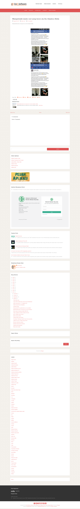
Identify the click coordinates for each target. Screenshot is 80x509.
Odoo (12, 444)
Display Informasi (14, 408)
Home (24, 10)
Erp (12, 415)
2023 (13, 282)
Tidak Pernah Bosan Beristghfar (19, 305)
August (15, 299)
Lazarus (12, 426)
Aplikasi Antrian (14, 164)
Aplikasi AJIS (13, 168)
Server (12, 461)
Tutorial (61, 4)
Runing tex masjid (14, 458)
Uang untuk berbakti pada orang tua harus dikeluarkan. (22, 302)
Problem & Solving (14, 451)
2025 (13, 279)
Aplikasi (12, 362)
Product (30, 10)
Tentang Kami (38, 4)
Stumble (34, 97)
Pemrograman (47, 4)
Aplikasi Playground (14, 374)
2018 (13, 291)
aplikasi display (13, 367)
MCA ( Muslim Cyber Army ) (18, 314)
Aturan (12, 387)
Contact (45, 10)
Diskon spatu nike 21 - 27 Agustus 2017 (20, 303)
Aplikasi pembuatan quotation (16, 372)
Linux (12, 428)
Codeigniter (13, 399)
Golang (12, 419)
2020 (13, 287)
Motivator (13, 440)
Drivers (12, 413)
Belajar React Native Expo (15, 390)
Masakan (12, 435)
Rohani (12, 456)
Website (12, 470)
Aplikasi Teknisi (14, 381)
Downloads (38, 10)
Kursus (54, 4)
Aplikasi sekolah (14, 379)
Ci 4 (12, 397)
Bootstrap (13, 395)
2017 (13, 292)
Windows (13, 472)
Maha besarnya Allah (17, 316)
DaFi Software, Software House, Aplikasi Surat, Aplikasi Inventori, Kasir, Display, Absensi (39, 505)
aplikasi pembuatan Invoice (16, 369)
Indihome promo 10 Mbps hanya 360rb (20, 321)
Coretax (12, 401)
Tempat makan (13, 463)
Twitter (24, 97)
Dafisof (12, 403)
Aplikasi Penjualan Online (15, 159)
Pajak (12, 445)
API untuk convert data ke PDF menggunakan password (21, 251)
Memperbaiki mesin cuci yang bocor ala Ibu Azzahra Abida (35, 20)
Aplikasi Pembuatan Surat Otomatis (17, 160)
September (15, 297)
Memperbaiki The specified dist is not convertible (22, 308)
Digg (38, 97)
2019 (13, 289)
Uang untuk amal (16, 300)
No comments (29, 21)
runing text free (14, 460)
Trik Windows (13, 467)
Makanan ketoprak (14, 431)
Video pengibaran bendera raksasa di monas (21, 313)
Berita (12, 392)
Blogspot (12, 394)
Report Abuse (14, 333)
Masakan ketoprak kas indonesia (19, 324)
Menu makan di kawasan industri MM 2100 (20, 311)
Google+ (29, 97)
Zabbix (12, 474)
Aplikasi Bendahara (14, 365)
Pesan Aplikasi (53, 10)
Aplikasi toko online (14, 383)
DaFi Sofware (19, 266)
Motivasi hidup (13, 438)
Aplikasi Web (13, 385)
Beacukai (12, 388)
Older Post (68, 113)
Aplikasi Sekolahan (14, 166)
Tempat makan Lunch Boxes (18, 318)
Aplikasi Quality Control (15, 378)
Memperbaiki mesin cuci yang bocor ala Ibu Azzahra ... (22, 310)
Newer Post (12, 113)
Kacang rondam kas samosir (18, 322)
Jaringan (12, 424)
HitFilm (12, 420)
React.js (12, 454)
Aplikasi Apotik (14, 363)
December (15, 294)
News (12, 442)
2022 (13, 284)
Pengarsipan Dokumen (15, 449)
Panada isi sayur (16, 307)
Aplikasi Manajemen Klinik (18, 187)
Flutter (12, 417)
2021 (13, 286)
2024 (13, 281)
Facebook (19, 97)
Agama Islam (13, 360)
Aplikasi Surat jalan (18, 236)
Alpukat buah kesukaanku (17, 325)
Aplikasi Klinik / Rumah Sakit (16, 162)
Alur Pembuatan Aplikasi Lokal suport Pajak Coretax (20, 255)
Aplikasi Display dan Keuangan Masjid (21, 246)
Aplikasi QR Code (14, 376)
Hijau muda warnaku (16, 327)
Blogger (42, 351)
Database (12, 404)
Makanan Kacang (14, 429)
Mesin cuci (23, 21)
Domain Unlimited (14, 410)
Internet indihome (14, 422)
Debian (12, 406)
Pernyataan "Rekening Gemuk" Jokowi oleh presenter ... (23, 319)
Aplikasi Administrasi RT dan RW (21, 241)
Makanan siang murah (15, 433)
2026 (13, 278)
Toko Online (13, 465)
